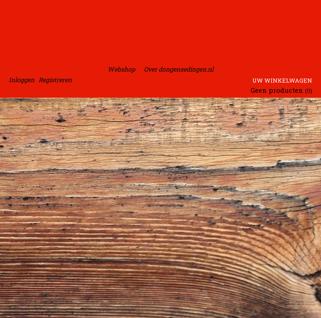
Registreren (55, 80)
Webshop (121, 69)
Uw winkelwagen (282, 80)
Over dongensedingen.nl (178, 69)
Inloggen (22, 80)
